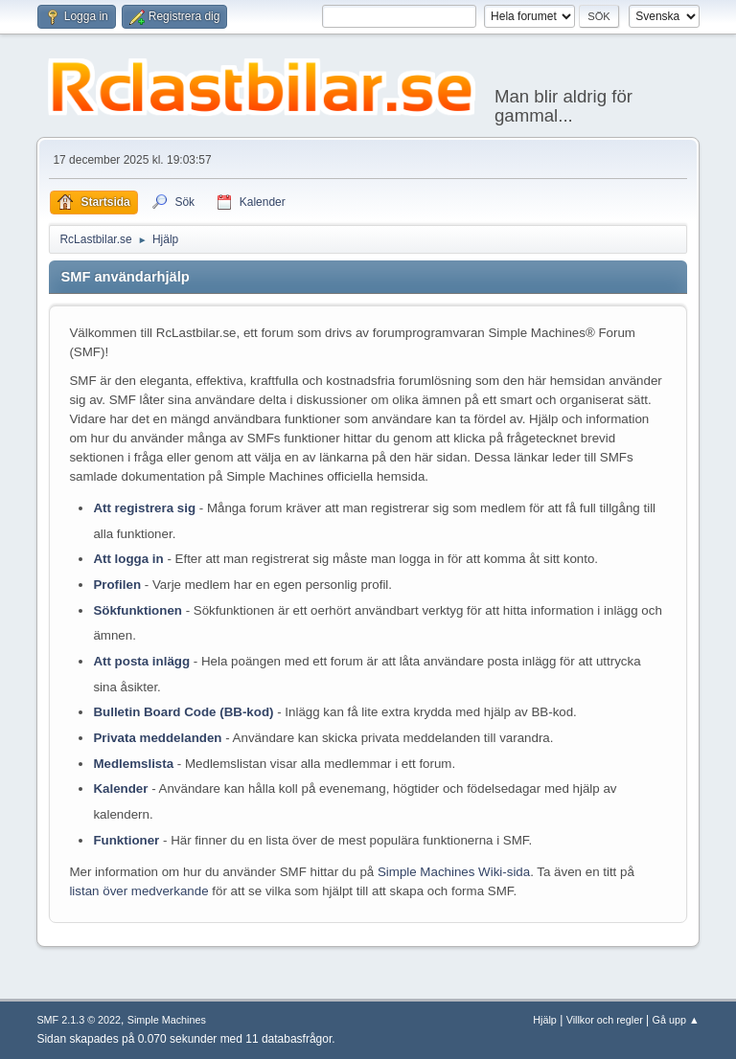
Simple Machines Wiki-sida (454, 872)
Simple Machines (166, 1019)
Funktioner (126, 840)
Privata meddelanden (157, 738)
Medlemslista (133, 763)
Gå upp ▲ (676, 1019)
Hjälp (545, 1019)
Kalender (120, 788)
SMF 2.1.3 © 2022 (78, 1019)
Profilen (117, 584)
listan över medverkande (138, 891)
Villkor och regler (604, 1019)
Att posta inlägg (141, 661)
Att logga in (128, 559)
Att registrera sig (144, 508)
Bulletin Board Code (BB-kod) (183, 712)
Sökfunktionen (137, 610)
